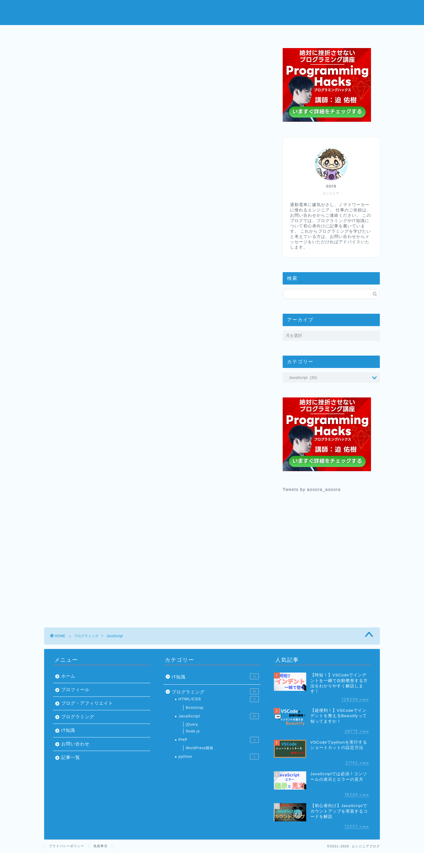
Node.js (193, 731)
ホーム (106, 33)
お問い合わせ (318, 33)
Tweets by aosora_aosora (312, 489)
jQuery (192, 724)
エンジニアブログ (212, 12)
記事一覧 (70, 757)
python (218, 757)
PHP (218, 740)
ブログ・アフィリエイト (87, 703)
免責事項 (100, 846)
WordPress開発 (199, 748)
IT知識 (68, 730)
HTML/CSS (218, 699)
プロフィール (176, 33)
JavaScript (114, 636)
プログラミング (247, 33)
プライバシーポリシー (66, 846)
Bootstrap (194, 708)
